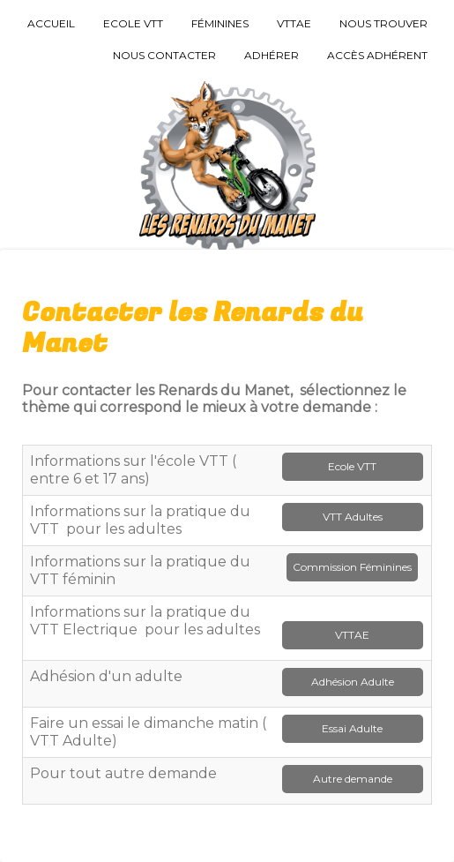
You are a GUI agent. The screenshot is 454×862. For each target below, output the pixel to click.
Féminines (220, 23)
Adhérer (271, 55)
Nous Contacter (164, 55)
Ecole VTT (133, 23)
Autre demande (352, 778)
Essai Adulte (352, 728)
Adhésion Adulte (352, 681)
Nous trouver (383, 23)
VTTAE (294, 23)
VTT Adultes (353, 516)
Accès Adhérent (377, 55)
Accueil (51, 23)
